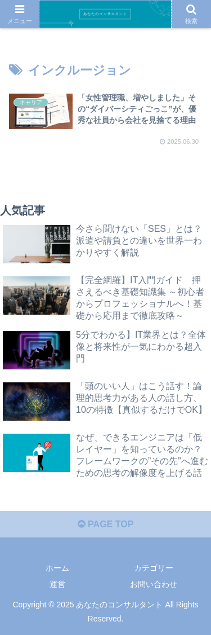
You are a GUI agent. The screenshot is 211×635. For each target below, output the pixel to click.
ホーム (57, 567)
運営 (57, 584)
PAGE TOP (106, 524)
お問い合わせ (153, 584)
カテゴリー (153, 567)
